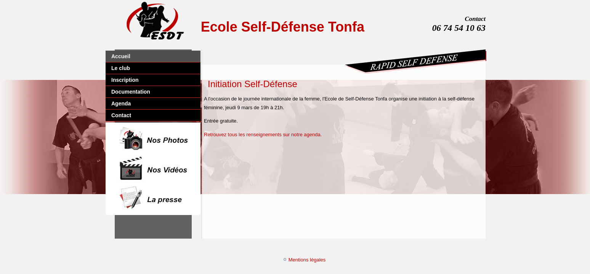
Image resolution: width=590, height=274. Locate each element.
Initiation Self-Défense (252, 84)
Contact (121, 115)
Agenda (121, 103)
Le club (120, 68)
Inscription (125, 80)
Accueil (120, 56)
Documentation (130, 92)
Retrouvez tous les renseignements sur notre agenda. (263, 134)
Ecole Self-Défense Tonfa (282, 27)
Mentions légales (307, 260)
